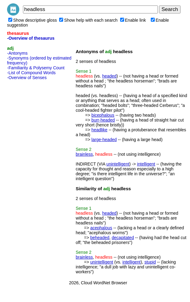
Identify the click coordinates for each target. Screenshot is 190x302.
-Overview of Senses (27, 77)
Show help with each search (88, 20)
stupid (150, 262)
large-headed (104, 139)
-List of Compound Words (31, 72)
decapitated (123, 237)
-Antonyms (17, 53)
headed (109, 76)
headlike (99, 129)
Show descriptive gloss (32, 20)
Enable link (133, 20)
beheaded (99, 237)
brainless (84, 154)
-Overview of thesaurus (31, 38)
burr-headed (103, 120)
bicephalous (102, 115)
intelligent (146, 164)
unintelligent (117, 164)
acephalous (101, 227)
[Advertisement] (31, 173)
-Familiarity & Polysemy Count (36, 67)
